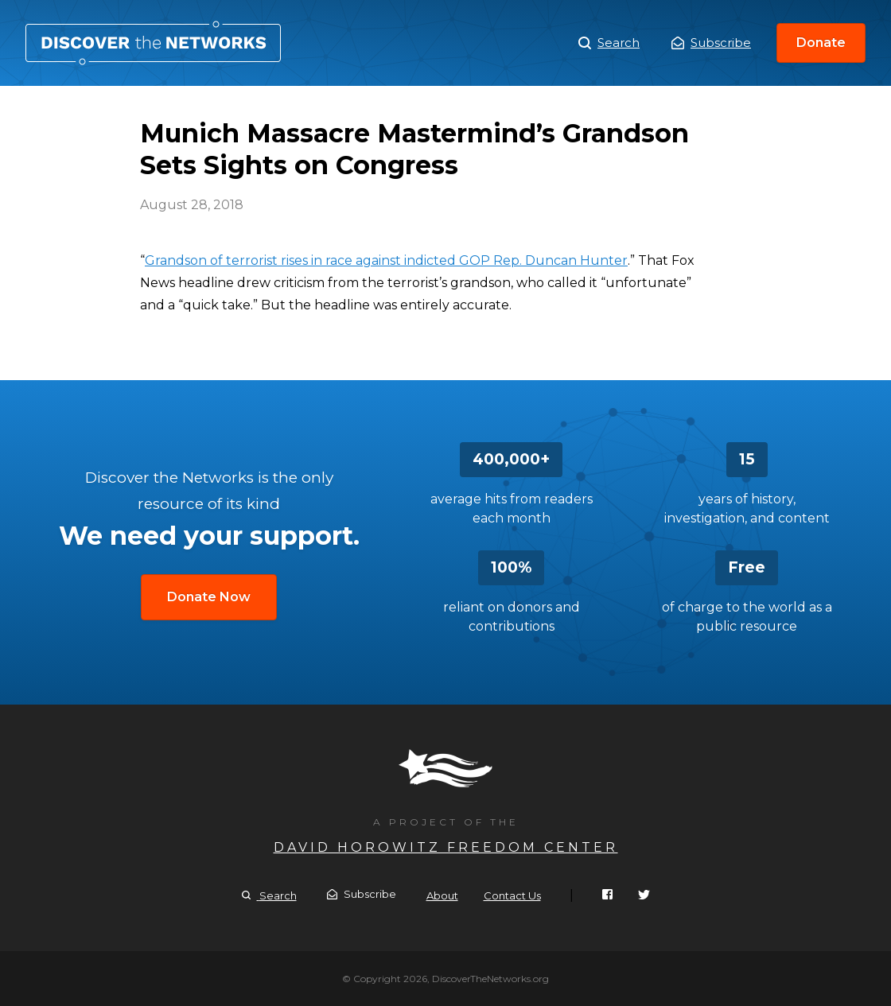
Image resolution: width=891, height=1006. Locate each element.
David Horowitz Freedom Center (446, 847)
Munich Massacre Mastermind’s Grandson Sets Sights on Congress (153, 43)
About (442, 895)
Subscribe (711, 42)
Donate (821, 42)
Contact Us (512, 895)
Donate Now (209, 596)
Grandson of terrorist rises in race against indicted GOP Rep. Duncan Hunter (386, 260)
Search (609, 43)
